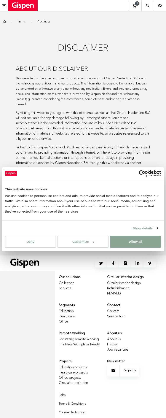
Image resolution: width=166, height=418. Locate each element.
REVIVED (114, 293)
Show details (143, 228)
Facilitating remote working (79, 339)
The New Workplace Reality (79, 344)
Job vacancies (117, 349)
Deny (30, 241)
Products (43, 21)
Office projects (70, 377)
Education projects (73, 367)
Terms (21, 21)
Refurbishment (118, 288)
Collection (66, 283)
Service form (116, 316)
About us (114, 339)
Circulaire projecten (73, 382)
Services (65, 288)
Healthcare (67, 316)
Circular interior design (124, 283)
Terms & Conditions (72, 403)
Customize (83, 241)
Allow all (135, 241)
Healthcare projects (73, 372)
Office (63, 321)
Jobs (62, 395)
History (112, 344)
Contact (113, 311)
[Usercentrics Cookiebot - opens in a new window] (142, 173)
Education (66, 311)
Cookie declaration (72, 412)
